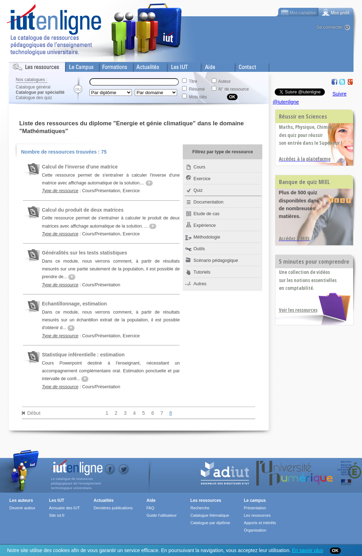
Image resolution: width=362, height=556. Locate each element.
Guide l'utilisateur (161, 515)
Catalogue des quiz (34, 97)
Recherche (199, 508)
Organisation (255, 530)
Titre (193, 81)
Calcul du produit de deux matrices (82, 210)
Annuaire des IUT (64, 508)
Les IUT (175, 65)
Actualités (143, 65)
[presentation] (336, 12)
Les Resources (24, 65)
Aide (206, 65)
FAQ (150, 508)
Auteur (224, 81)
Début (33, 413)
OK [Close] (335, 550)
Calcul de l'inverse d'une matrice (80, 167)
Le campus (255, 500)
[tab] (336, 12)
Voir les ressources (298, 309)
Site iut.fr (57, 515)
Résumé (197, 89)
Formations (111, 65)
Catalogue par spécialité (40, 92)
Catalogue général (33, 87)
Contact (243, 65)
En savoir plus (307, 550)
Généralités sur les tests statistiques (84, 253)
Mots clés (198, 96)
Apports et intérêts (260, 523)
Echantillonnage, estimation (74, 303)
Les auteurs (21, 500)
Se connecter (329, 27)
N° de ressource (233, 89)
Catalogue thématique (209, 515)
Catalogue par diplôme (210, 523)
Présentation (255, 508)
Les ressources (205, 500)
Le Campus (77, 65)
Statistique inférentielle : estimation (83, 354)
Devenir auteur (22, 508)
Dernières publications (113, 508)
